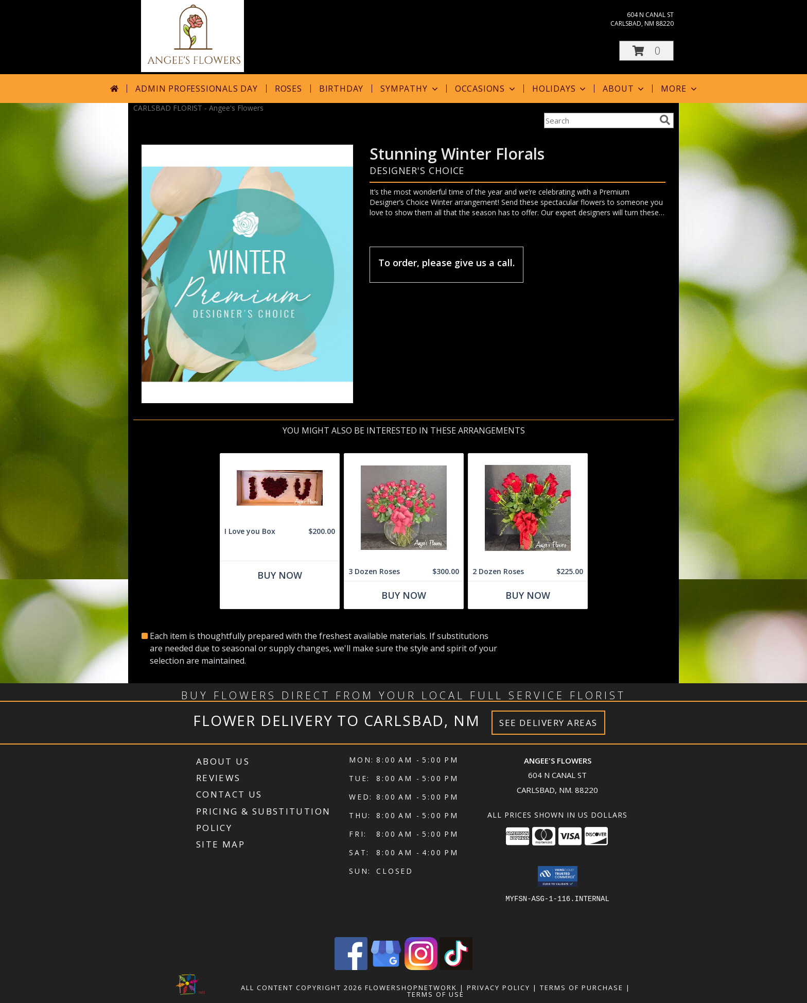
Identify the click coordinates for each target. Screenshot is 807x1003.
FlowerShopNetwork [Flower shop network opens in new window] (411, 987)
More (679, 88)
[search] (665, 120)
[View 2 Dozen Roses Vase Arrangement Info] (527, 508)
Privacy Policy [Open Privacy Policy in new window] (498, 987)
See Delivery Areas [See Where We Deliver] (548, 723)
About (624, 88)
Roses (288, 88)
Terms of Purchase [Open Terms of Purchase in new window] (581, 987)
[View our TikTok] (456, 967)
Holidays (560, 88)
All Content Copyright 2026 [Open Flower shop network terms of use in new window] (301, 987)
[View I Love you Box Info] (279, 488)
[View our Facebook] (351, 967)
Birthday (341, 88)
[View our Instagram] (421, 967)
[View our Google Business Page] (386, 967)
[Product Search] (600, 120)
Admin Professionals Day (196, 88)
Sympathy (410, 88)
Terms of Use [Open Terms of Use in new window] (435, 994)
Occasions (486, 88)
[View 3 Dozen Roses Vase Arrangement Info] (403, 508)
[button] (646, 51)
